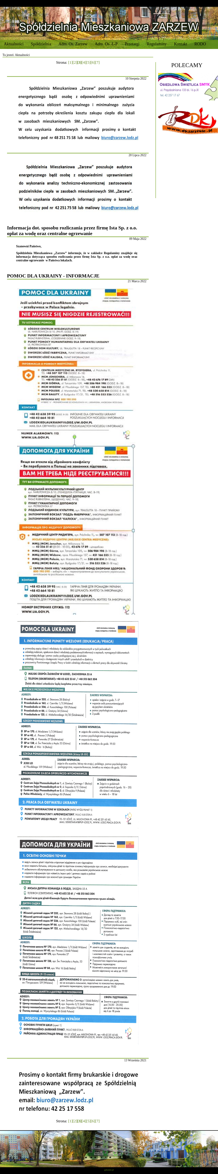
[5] (88, 62)
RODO (200, 44)
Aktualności (14, 44)
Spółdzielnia (41, 44)
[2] (75, 62)
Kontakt (180, 44)
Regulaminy (157, 44)
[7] (97, 62)
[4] (84, 62)
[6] (93, 62)
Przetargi (132, 44)
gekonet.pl (109, 1170)
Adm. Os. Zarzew (72, 44)
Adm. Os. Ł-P (106, 44)
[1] (70, 62)
